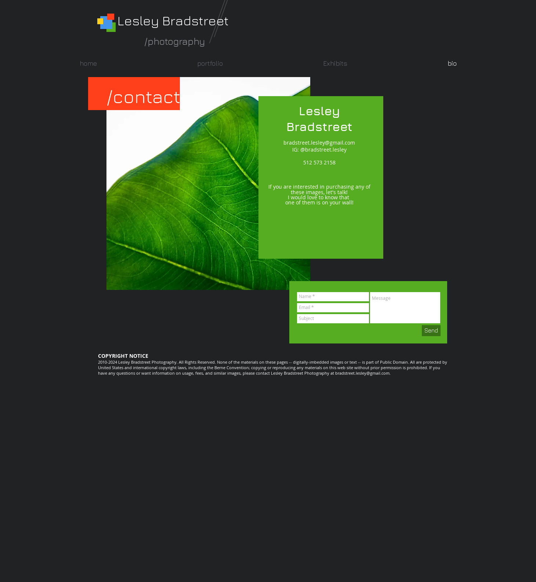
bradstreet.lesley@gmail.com (319, 142)
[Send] (431, 330)
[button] (210, 63)
